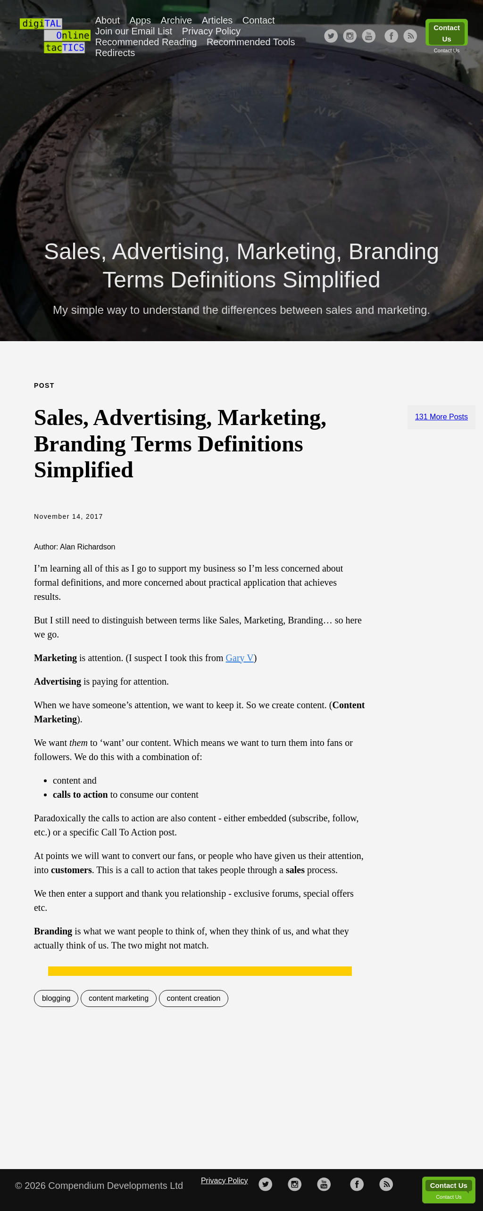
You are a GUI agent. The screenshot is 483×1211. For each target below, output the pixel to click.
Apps (140, 20)
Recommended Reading (146, 42)
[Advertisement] (241, 144)
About (107, 20)
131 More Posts (441, 417)
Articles (217, 20)
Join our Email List (133, 31)
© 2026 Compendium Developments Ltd (99, 1185)
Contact (258, 20)
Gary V (240, 658)
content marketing (119, 998)
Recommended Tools (251, 42)
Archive (176, 20)
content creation (194, 998)
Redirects (115, 53)
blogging (56, 998)
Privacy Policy (211, 31)
